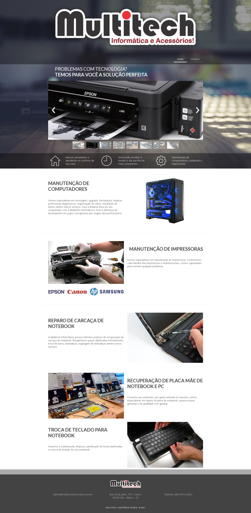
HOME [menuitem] (180, 59)
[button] (78, 145)
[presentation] (53, 110)
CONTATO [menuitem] (195, 59)
